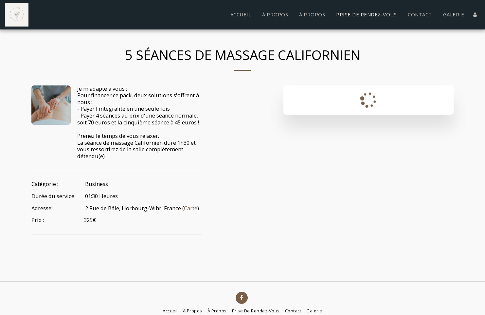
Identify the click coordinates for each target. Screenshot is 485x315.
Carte (190, 208)
